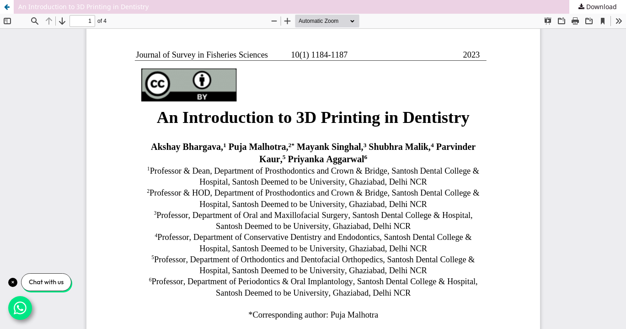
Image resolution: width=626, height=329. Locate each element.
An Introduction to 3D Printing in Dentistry (83, 6)
